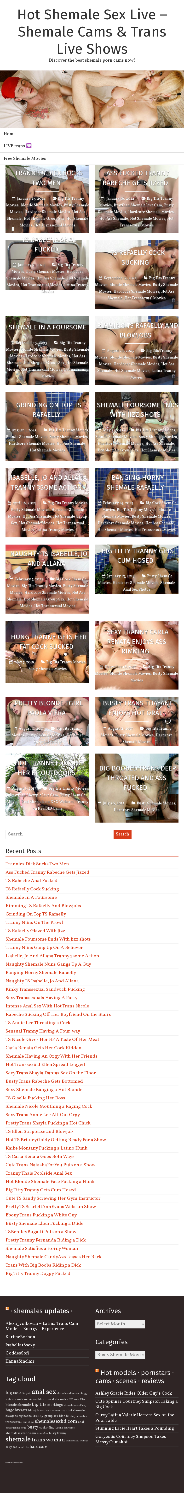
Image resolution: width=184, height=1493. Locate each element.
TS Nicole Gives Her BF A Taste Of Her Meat (52, 1039)
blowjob (33, 1410)
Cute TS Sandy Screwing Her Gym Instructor (53, 1198)
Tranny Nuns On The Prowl (34, 922)
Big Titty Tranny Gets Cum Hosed (138, 556)
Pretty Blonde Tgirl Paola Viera (49, 708)
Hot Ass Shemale (113, 218)
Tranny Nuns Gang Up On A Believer (44, 947)
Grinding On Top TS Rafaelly (48, 410)
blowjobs (12, 1416)
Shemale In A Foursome (47, 327)
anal (81, 1422)
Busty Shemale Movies (45, 271)
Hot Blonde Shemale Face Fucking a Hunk (50, 1181)
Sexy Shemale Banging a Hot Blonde (44, 1089)
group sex (51, 1416)
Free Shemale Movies (25, 158)
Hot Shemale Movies (147, 218)
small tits (23, 1447)
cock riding (46, 1428)
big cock (14, 1393)
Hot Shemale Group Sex (44, 218)
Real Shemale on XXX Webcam (47, 802)
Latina (59, 1428)
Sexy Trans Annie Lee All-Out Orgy (43, 1115)
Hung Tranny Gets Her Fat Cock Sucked (49, 642)
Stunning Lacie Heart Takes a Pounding (134, 1428)
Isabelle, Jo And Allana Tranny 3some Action (48, 483)
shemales (61, 1399)
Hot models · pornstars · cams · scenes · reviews (134, 1377)
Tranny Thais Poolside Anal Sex (39, 1173)
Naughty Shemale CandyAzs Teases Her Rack (54, 1257)
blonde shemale (18, 1404)
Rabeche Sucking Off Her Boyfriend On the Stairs (58, 1014)
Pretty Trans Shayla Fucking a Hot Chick (48, 1123)
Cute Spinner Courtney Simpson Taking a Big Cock (136, 1404)
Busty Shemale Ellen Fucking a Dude (44, 1223)
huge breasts (16, 1410)
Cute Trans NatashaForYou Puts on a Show (50, 1165)
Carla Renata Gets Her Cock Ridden (43, 1048)
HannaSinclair (20, 1361)
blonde (64, 1416)
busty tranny (57, 1433)
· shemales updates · (41, 1311)
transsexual (14, 1422)
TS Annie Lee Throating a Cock (38, 1023)
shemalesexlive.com (68, 1393)
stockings (55, 1404)
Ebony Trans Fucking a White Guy (41, 1215)
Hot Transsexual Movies (54, 225)
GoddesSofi (17, 1353)
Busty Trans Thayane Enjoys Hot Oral (138, 708)
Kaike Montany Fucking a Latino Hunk (46, 1148)
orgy (23, 1428)
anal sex (44, 1392)
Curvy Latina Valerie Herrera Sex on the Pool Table (134, 1418)
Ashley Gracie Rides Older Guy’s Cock (133, 1393)
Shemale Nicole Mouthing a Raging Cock (49, 1106)
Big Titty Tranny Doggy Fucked (38, 1273)
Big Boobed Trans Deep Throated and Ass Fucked (137, 778)
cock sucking (13, 1428)
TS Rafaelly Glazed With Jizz (35, 931)
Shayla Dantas (78, 1416)
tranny (38, 1415)
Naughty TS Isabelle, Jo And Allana (48, 558)
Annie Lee (42, 1433)
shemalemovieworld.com (29, 1399)
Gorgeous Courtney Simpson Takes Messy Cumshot (130, 1439)
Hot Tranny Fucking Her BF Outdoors (49, 768)
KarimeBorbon (20, 1337)
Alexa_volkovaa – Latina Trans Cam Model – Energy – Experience (42, 1326)
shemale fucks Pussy (75, 1405)
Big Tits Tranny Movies (68, 430)
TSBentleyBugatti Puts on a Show (41, 1232)
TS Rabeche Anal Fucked (49, 244)
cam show (28, 1422)
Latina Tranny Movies (55, 530)
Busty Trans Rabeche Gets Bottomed (44, 1081)
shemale (18, 1440)
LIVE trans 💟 (18, 146)
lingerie (27, 1393)
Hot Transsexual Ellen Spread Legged (45, 1064)
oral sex (45, 1410)
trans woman (48, 1440)
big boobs (25, 1416)
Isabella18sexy (20, 1345)
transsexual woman (77, 1441)
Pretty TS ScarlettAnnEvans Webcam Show (51, 1207)
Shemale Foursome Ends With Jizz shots (137, 410)
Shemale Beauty (19, 1462)
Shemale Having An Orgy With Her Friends (52, 1056)
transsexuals (59, 1411)
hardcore (38, 1447)
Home (10, 134)
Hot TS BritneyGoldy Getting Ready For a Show (56, 1140)
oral (51, 1399)
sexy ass (11, 1447)
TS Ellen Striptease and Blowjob (39, 1131)
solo (76, 1399)
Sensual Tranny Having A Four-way (43, 1031)
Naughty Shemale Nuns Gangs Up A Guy (48, 964)
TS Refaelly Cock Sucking (137, 257)
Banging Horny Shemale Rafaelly (135, 483)
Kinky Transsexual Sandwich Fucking (45, 989)
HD (71, 1399)
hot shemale (76, 1410)
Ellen (83, 1399)
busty (32, 1427)
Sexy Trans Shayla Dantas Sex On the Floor (51, 1073)
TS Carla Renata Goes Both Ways (40, 1156)
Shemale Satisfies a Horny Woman (42, 1248)
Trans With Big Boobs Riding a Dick (43, 1265)
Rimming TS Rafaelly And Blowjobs (137, 330)
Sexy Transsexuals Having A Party (42, 998)
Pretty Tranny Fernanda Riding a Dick (46, 1240)
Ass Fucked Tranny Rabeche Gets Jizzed (136, 178)
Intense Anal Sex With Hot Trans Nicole (47, 1006)
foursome (69, 1428)
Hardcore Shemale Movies (47, 212)
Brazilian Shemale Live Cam (138, 205)
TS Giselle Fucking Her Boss (35, 1098)
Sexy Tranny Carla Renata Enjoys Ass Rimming (137, 641)
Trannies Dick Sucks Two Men (49, 178)
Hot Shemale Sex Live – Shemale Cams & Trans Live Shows (92, 32)
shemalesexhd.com (56, 1421)
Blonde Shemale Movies (41, 205)
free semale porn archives (11, 1462)
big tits (39, 1404)
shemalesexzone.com (21, 1433)
